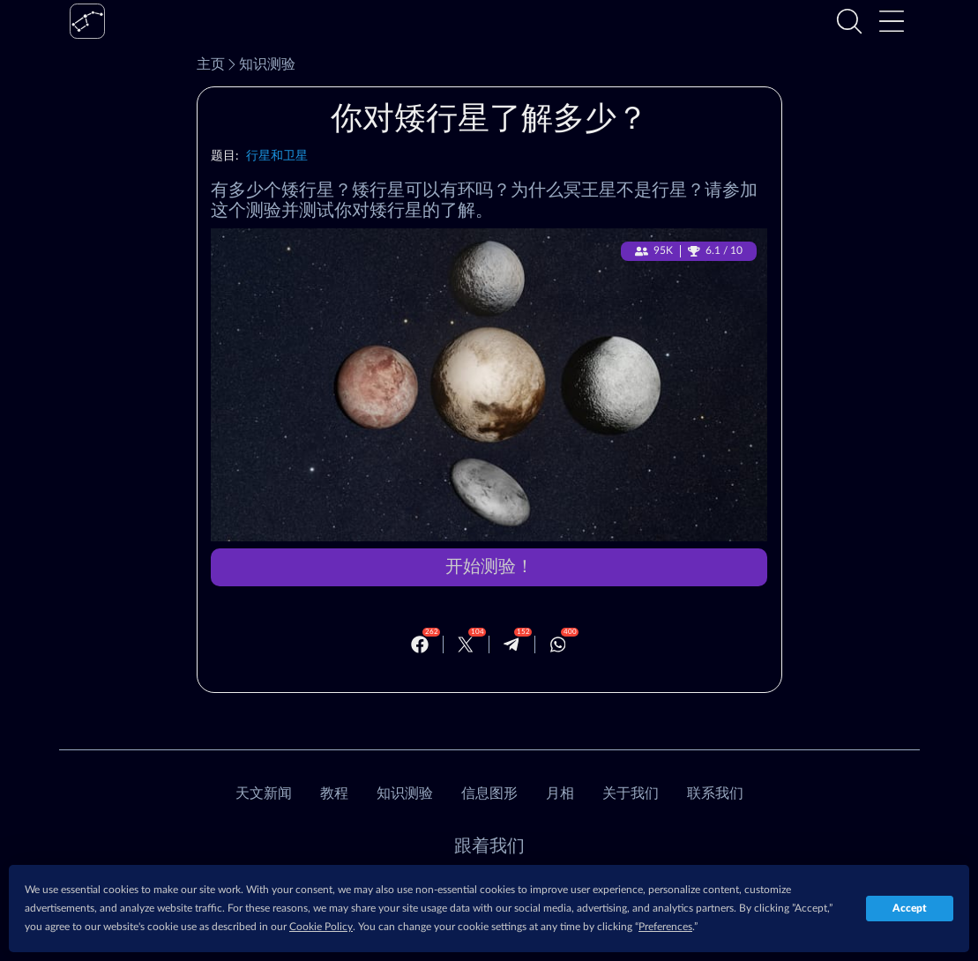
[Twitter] (465, 644)
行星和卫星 (278, 155)
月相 (560, 793)
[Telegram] (511, 644)
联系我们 (715, 793)
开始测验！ (489, 567)
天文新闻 (263, 793)
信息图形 (489, 793)
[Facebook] (420, 644)
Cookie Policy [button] (321, 926)
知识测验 (260, 64)
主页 (211, 64)
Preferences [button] (665, 926)
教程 (334, 793)
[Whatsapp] (558, 644)
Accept (909, 908)
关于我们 (630, 793)
